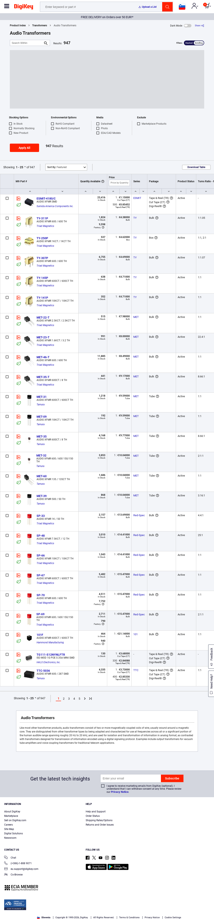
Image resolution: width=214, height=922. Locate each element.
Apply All (24, 147)
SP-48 (41, 535)
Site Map (9, 829)
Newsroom (10, 837)
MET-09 (42, 416)
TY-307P (42, 258)
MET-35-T (43, 377)
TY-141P (42, 297)
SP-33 (41, 515)
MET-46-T (43, 357)
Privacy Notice (120, 791)
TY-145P (42, 278)
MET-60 (42, 476)
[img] (23, 7)
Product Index (18, 25)
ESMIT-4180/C (46, 198)
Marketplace (11, 815)
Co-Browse (13, 875)
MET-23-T (43, 337)
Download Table (196, 167)
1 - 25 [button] (19, 167)
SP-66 (41, 555)
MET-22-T (43, 317)
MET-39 (42, 496)
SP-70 (41, 595)
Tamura (41, 404)
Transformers (39, 25)
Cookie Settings (173, 917)
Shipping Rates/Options (99, 820)
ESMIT (137, 198)
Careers (8, 824)
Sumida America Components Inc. (55, 206)
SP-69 (40, 614)
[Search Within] (26, 43)
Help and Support (96, 811)
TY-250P (42, 238)
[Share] (199, 25)
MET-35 (42, 436)
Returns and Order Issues (100, 824)
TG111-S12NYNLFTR (51, 654)
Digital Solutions (13, 833)
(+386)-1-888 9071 (18, 864)
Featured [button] (57, 167)
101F (40, 634)
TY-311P (42, 218)
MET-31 (42, 396)
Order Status (93, 815)
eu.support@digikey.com (21, 869)
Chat (10, 858)
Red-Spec (139, 515)
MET (136, 317)
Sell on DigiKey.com (15, 820)
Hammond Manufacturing (50, 642)
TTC (135, 670)
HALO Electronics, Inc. (48, 662)
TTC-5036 (43, 670)
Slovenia (43, 917)
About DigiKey (12, 811)
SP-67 (41, 575)
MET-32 (41, 455)
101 (135, 634)
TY (135, 217)
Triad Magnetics (45, 226)
